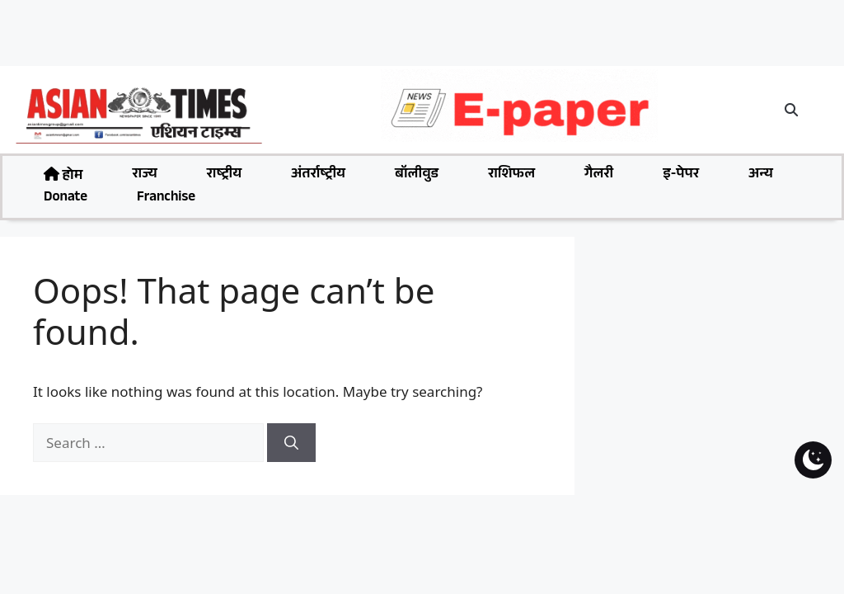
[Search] (291, 443)
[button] (792, 109)
